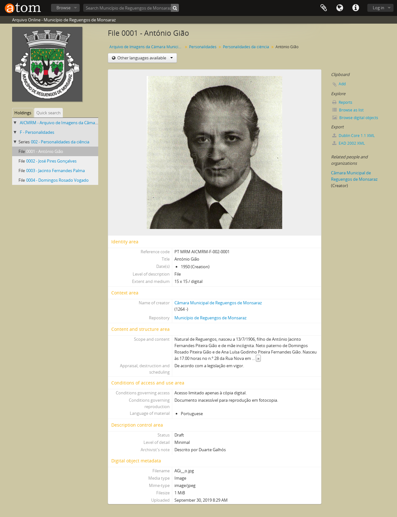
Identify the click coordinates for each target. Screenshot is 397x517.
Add (342, 84)
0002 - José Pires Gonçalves (51, 161)
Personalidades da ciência (246, 46)
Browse (63, 8)
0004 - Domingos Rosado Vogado (57, 180)
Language (340, 8)
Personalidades (203, 46)
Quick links (356, 8)
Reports (342, 102)
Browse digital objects (355, 117)
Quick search (48, 113)
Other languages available (144, 58)
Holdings (22, 113)
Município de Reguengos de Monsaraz (210, 318)
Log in (378, 8)
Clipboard (324, 8)
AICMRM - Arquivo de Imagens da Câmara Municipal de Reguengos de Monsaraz (96, 122)
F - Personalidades (37, 132)
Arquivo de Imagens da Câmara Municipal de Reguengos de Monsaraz (146, 46)
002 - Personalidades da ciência (60, 142)
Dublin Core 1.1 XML (353, 135)
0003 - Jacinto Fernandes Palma (55, 170)
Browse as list (348, 110)
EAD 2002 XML (348, 143)
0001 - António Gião (44, 151)
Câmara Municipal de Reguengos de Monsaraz (218, 303)
